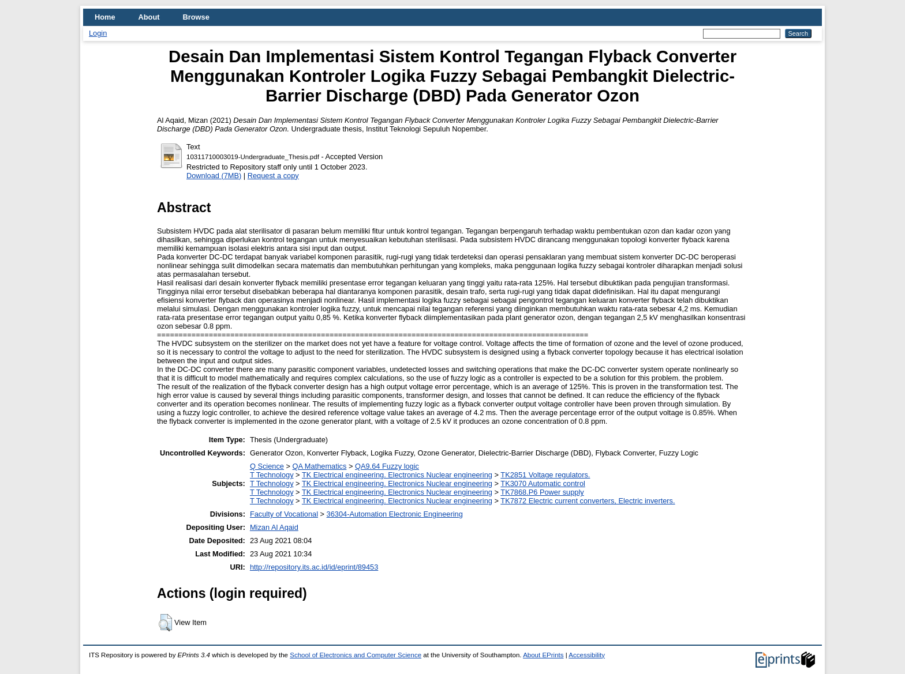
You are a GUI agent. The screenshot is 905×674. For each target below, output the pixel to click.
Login (98, 33)
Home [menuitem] (105, 17)
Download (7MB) (213, 175)
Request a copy (273, 175)
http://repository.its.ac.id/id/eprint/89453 (314, 567)
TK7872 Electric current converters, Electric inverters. (587, 500)
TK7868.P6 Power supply (542, 492)
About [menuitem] (149, 17)
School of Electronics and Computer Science (355, 655)
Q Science (267, 466)
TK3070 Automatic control (542, 483)
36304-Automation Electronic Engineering (395, 514)
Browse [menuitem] (196, 17)
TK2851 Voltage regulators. (545, 474)
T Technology (272, 474)
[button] (165, 622)
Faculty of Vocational (284, 514)
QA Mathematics (320, 466)
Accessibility (587, 655)
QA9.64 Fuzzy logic (387, 466)
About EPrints (543, 655)
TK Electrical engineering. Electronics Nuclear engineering (397, 474)
